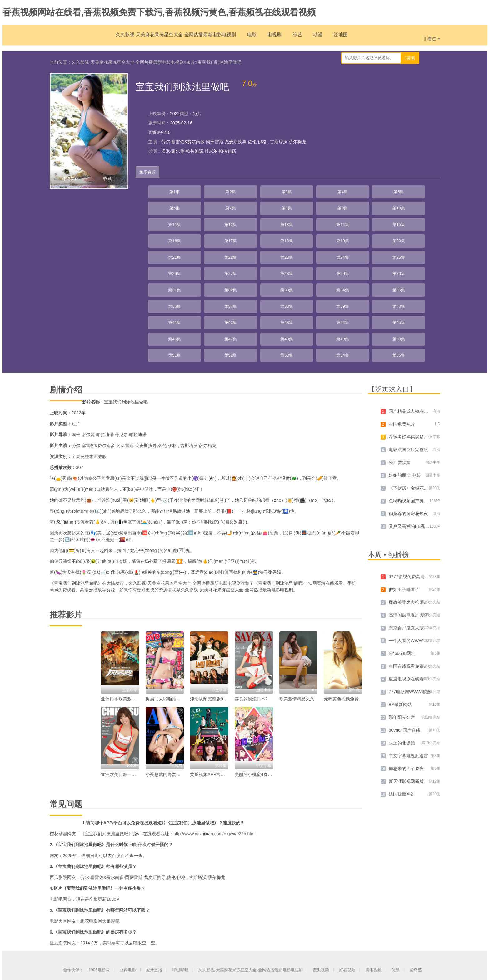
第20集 (195, 222)
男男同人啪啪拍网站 (165, 627)
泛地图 (343, 37)
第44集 (389, 253)
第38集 (195, 253)
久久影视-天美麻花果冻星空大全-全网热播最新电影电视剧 (164, 37)
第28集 (163, 237)
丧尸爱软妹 (400, 391)
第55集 (163, 284)
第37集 (163, 253)
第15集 (324, 206)
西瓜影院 (58, 806)
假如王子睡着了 (404, 518)
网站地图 (232, 951)
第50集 (292, 268)
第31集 (260, 237)
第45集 (421, 253)
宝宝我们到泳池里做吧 (219, 60)
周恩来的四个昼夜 (406, 697)
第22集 (260, 222)
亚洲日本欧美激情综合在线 (127, 627)
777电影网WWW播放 (409, 620)
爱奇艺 (416, 898)
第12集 (227, 206)
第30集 (227, 237)
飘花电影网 (91, 849)
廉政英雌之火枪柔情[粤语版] (416, 531)
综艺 (296, 37)
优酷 (396, 898)
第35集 (389, 237)
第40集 (260, 253)
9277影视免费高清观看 (411, 505)
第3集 (227, 190)
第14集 (292, 206)
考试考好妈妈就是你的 (410, 365)
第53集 (389, 268)
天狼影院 (115, 849)
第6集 (324, 190)
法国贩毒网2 (401, 722)
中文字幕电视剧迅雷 (408, 684)
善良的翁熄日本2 (251, 627)
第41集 (292, 253)
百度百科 (120, 784)
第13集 (260, 206)
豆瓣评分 (157, 130)
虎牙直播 (154, 898)
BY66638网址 (402, 582)
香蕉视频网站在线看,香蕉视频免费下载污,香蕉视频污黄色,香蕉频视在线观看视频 (159, 12)
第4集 (259, 190)
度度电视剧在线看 (406, 607)
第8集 (389, 190)
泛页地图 (258, 951)
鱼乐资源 (149, 170)
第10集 (163, 206)
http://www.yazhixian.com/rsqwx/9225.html (214, 762)
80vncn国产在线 (404, 658)
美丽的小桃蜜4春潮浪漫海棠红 (264, 703)
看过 (432, 38)
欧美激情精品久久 (296, 627)
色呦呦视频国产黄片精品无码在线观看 (426, 429)
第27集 (421, 222)
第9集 (421, 190)
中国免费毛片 (402, 352)
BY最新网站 (400, 633)
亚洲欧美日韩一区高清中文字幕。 (134, 703)
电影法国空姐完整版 (408, 378)
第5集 (292, 190)
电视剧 (270, 37)
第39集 (227, 253)
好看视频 (347, 898)
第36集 (421, 237)
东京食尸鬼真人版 (406, 556)
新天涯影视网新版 (406, 710)
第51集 (324, 268)
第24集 (324, 222)
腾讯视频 (373, 898)
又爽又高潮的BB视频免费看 (416, 455)
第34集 (357, 237)
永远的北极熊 (402, 671)
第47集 (195, 268)
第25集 (357, 222)
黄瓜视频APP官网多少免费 (216, 703)
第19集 (163, 222)
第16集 (357, 206)
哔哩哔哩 (180, 898)
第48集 (227, 268)
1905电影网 (99, 898)
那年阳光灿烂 (402, 646)
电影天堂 (58, 849)
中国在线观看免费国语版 (413, 594)
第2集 (195, 190)
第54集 (421, 268)
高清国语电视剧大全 (408, 543)
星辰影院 (58, 871)
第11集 (195, 206)
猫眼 (137, 871)
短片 (190, 60)
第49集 (260, 268)
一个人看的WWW (406, 569)
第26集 (389, 222)
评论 (69, 177)
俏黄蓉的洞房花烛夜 (408, 442)
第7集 (356, 190)
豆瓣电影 (128, 898)
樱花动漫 (58, 762)
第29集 (195, 237)
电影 (246, 37)
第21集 (227, 222)
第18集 (421, 206)
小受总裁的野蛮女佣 (165, 703)
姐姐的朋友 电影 (405, 404)
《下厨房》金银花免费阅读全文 (419, 416)
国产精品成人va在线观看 (413, 340)
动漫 (318, 37)
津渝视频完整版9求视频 (213, 627)
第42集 (324, 253)
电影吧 (56, 828)
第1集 (162, 190)
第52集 (357, 268)
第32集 (292, 237)
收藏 (107, 177)
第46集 (163, 268)
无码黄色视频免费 (341, 627)
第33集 (324, 237)
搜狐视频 (321, 898)
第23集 (292, 222)
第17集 (389, 206)
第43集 (357, 253)
